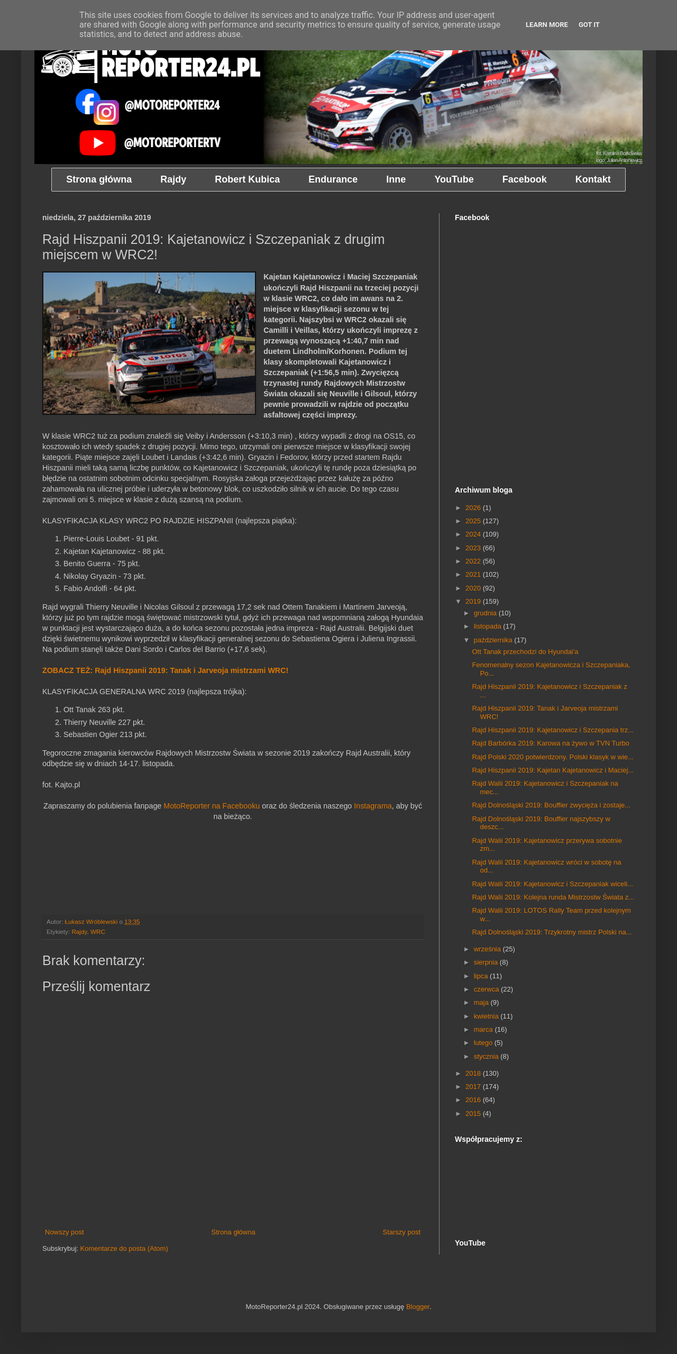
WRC (97, 931)
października (494, 640)
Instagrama (373, 806)
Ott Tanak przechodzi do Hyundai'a (525, 652)
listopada (489, 626)
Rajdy (79, 931)
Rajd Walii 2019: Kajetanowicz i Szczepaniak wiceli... (552, 884)
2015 (474, 1113)
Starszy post (401, 1232)
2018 (474, 1073)
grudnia (486, 613)
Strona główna (233, 1232)
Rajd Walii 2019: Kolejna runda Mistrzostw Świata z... (553, 897)
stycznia (487, 1056)
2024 (474, 534)
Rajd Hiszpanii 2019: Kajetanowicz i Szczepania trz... (553, 730)
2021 (474, 574)
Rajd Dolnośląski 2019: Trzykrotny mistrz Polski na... (552, 932)
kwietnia (487, 1016)
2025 (474, 521)
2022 (474, 561)
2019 (474, 601)
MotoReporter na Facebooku (211, 806)
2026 (474, 508)
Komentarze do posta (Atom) (124, 1248)
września (488, 949)
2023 (474, 548)
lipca (482, 976)
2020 (474, 588)
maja (482, 1002)
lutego (484, 1043)
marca (484, 1029)
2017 (474, 1087)
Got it (589, 25)
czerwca (487, 989)
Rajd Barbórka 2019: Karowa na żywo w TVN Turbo (550, 743)
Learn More (547, 25)
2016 (474, 1100)
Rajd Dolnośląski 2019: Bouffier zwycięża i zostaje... (551, 805)
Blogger (417, 1307)
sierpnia (487, 962)
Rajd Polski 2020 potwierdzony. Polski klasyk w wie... (552, 757)
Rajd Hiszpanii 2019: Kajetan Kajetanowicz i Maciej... (553, 770)
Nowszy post (64, 1232)
